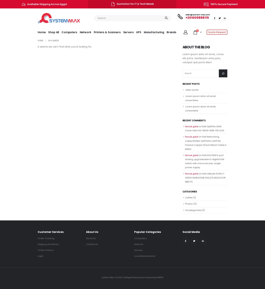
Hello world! (192, 90)
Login (40, 256)
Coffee (189, 197)
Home (42, 32)
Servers (128, 32)
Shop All (53, 32)
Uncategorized (193, 210)
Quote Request (217, 32)
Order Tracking (46, 238)
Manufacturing (154, 32)
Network (85, 32)
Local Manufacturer (144, 256)
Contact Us (92, 244)
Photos (189, 203)
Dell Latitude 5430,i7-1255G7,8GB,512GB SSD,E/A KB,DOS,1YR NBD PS (205, 177)
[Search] (223, 73)
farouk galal (191, 126)
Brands (171, 32)
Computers (69, 32)
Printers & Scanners (107, 32)
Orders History (46, 250)
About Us (91, 238)
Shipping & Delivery (48, 244)
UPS (138, 32)
